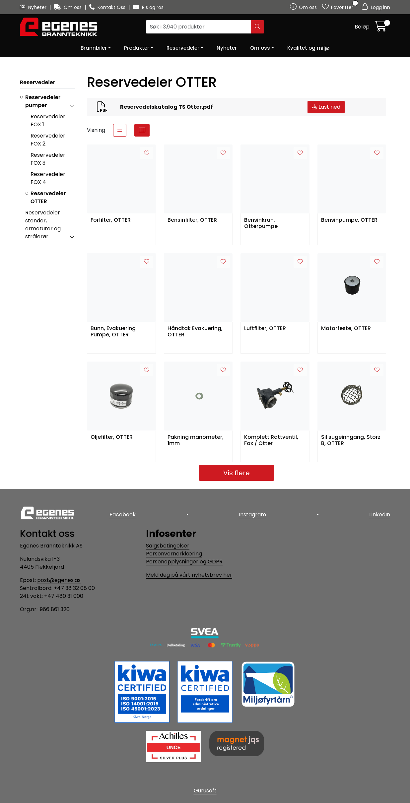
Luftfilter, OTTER (265, 328)
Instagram (252, 514)
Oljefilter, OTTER (112, 437)
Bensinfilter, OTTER (192, 220)
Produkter (136, 47)
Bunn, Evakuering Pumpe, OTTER (113, 331)
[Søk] (198, 26)
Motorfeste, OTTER (346, 328)
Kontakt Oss (108, 7)
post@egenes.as (59, 580)
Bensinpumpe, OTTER (349, 220)
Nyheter (34, 7)
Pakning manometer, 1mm (196, 440)
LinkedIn (379, 514)
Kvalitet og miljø (308, 47)
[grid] (142, 130)
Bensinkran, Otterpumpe (261, 223)
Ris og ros (148, 7)
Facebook (122, 514)
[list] (119, 130)
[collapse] (72, 105)
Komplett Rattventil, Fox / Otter (271, 440)
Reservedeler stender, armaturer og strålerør (43, 224)
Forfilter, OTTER (111, 220)
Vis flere (236, 473)
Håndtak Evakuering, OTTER (195, 331)
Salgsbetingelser (167, 545)
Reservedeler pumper (42, 101)
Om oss (68, 7)
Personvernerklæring (174, 553)
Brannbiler (94, 47)
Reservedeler (183, 47)
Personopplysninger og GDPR (184, 561)
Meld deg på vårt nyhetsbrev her (189, 575)
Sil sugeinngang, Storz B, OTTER (350, 440)
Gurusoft (205, 790)
